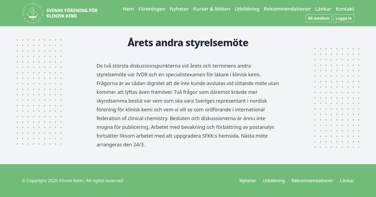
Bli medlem (318, 18)
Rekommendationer (287, 8)
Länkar (323, 8)
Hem (128, 8)
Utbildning (247, 8)
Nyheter (179, 8)
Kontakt (345, 8)
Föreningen (151, 8)
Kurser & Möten (211, 8)
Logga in (344, 18)
